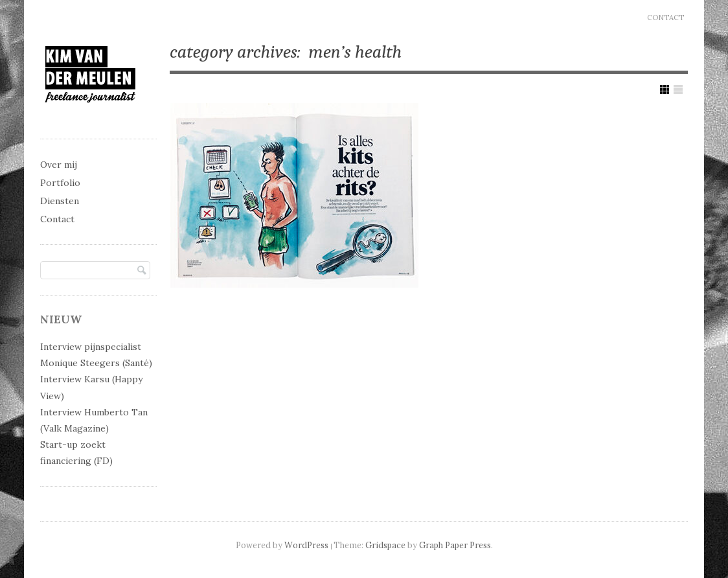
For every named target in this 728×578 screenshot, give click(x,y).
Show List (678, 89)
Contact (665, 17)
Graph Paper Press (455, 545)
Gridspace (385, 545)
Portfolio (60, 183)
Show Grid (664, 89)
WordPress (306, 545)
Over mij (58, 164)
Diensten (59, 201)
